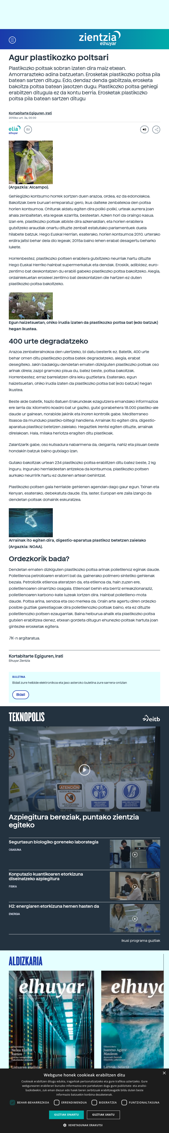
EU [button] (28, 129)
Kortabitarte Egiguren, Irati (30, 113)
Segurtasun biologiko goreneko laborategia (53, 842)
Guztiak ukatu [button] (103, 1114)
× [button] (164, 1073)
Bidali (20, 695)
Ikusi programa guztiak (140, 941)
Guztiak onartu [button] (66, 1114)
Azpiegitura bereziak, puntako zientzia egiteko (74, 821)
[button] (12, 39)
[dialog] (84, 1101)
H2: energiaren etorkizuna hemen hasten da (54, 906)
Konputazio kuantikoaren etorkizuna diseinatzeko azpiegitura (46, 876)
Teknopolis (27, 716)
